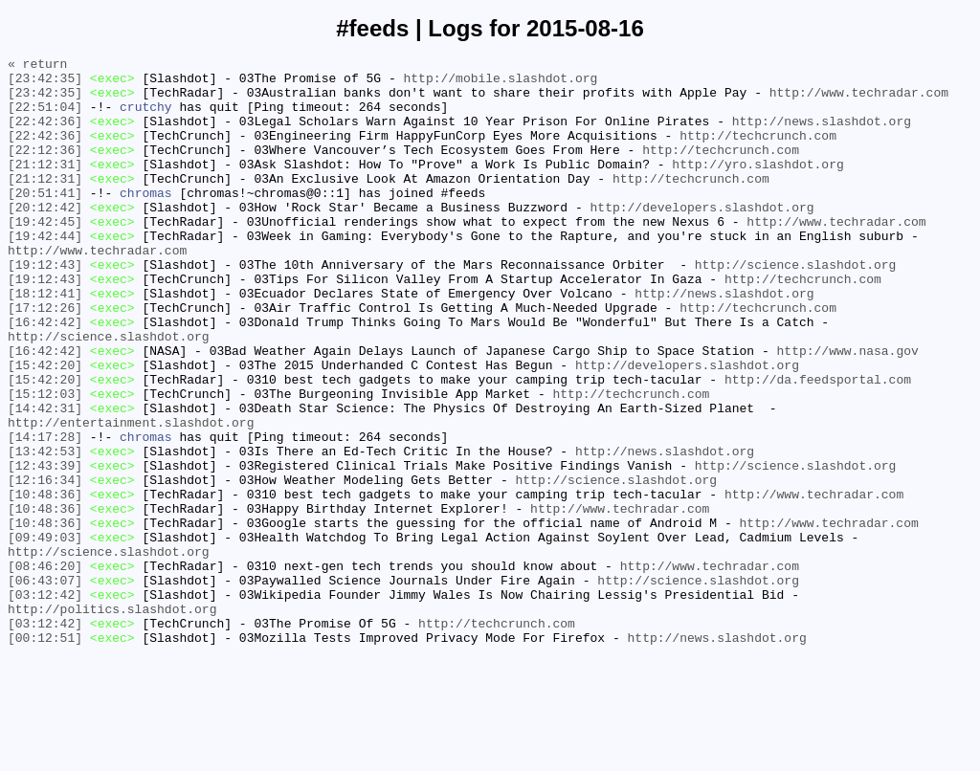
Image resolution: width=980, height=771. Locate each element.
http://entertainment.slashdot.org (131, 496)
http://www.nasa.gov (847, 410)
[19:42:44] (45, 272)
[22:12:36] (45, 169)
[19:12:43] (45, 307)
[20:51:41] (45, 221)
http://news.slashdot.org (821, 134)
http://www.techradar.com (858, 100)
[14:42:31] (45, 479)
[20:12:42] (45, 238)
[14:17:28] (45, 513)
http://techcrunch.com (757, 152)
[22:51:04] (45, 117)
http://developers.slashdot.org (701, 238)
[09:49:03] (45, 634)
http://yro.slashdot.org (757, 186)
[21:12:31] (45, 186)
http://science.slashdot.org (796, 307)
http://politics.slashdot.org (112, 720)
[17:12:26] (45, 358)
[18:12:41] (45, 341)
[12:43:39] (45, 548)
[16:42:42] (45, 376)
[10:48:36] (45, 582)
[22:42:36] (45, 134)
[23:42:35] (45, 83)
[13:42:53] (45, 531)
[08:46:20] (45, 668)
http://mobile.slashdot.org (500, 83)
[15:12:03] (45, 462)
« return (37, 66)
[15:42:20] (45, 427)
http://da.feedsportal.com (817, 444)
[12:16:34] (45, 565)
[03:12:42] (45, 703)
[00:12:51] (45, 754)
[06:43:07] (45, 685)
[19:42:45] (45, 255)
